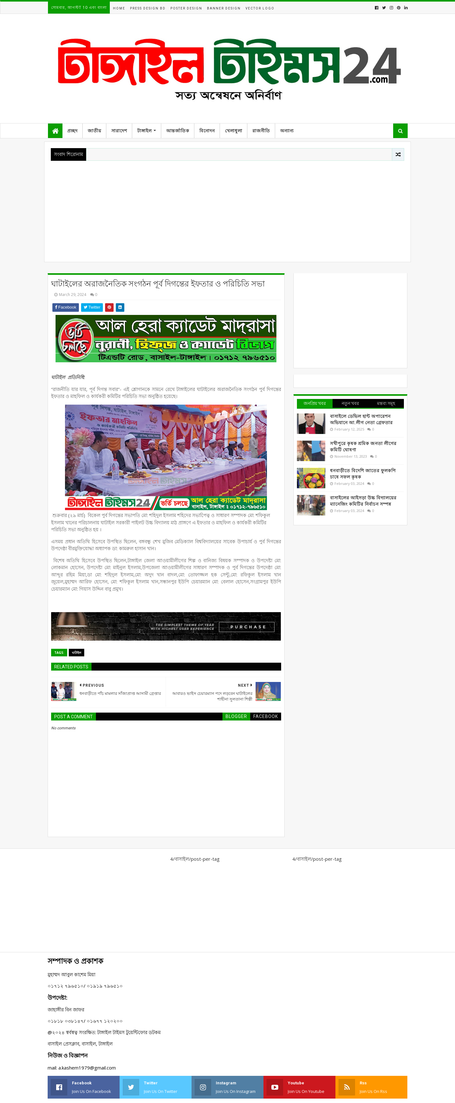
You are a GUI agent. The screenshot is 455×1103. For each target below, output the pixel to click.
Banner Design (224, 8)
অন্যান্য (287, 130)
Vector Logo (260, 8)
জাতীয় (94, 130)
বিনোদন (207, 130)
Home (119, 8)
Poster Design (186, 8)
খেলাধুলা (233, 130)
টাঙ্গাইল (144, 130)
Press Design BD (148, 8)
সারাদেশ (119, 130)
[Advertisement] (227, 208)
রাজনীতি (261, 130)
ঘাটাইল (76, 652)
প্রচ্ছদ (72, 130)
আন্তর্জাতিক (177, 130)
